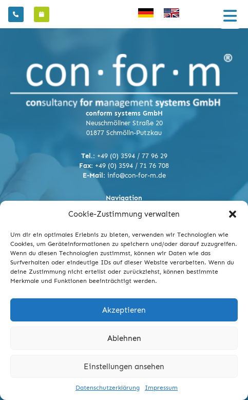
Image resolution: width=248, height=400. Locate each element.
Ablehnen (124, 338)
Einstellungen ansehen (124, 366)
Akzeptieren (124, 310)
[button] (232, 214)
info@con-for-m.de (136, 175)
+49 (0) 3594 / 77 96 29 (132, 156)
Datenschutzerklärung (107, 387)
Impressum (161, 387)
